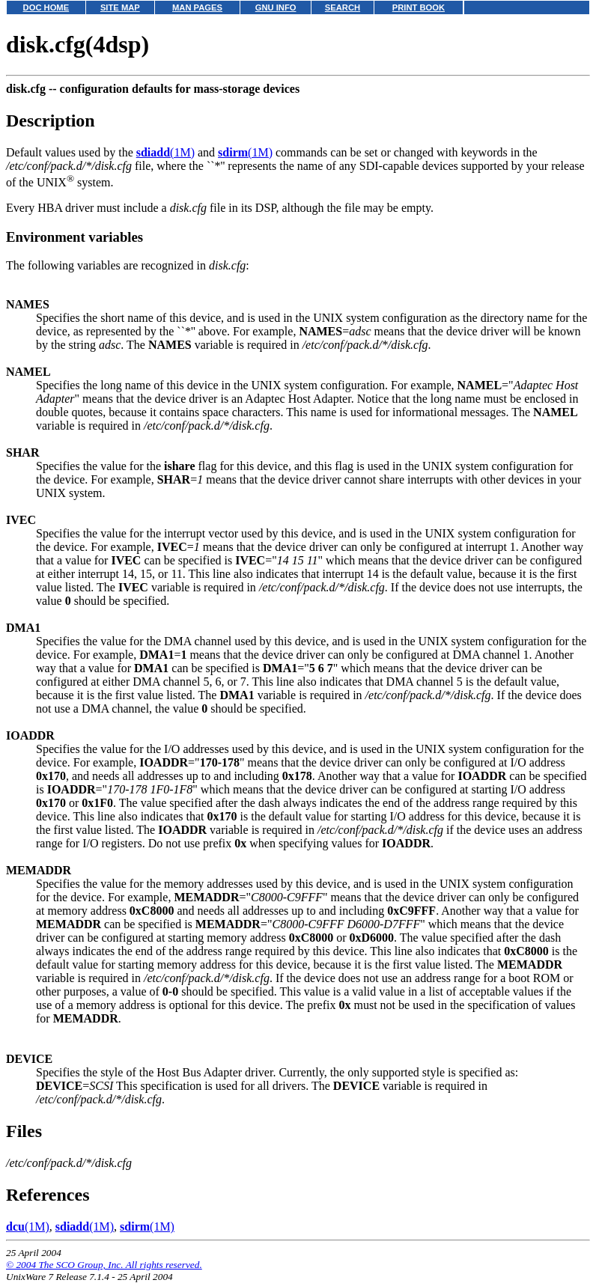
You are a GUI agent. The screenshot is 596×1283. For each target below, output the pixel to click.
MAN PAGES (197, 7)
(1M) (165, 152)
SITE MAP (120, 7)
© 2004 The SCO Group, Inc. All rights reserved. (104, 1264)
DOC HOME (46, 7)
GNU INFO (276, 7)
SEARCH (342, 7)
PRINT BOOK (418, 7)
